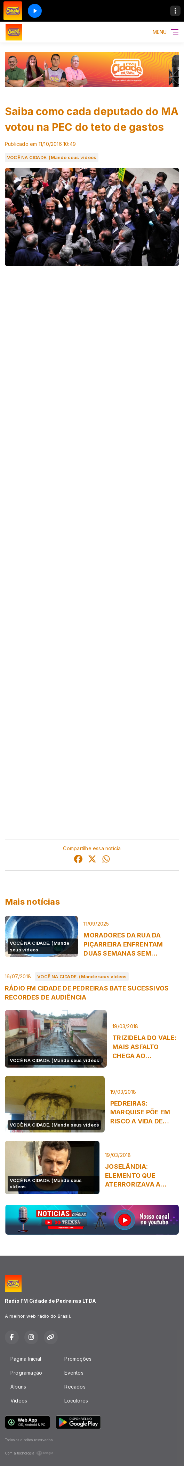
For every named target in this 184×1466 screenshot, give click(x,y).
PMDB (51, 528)
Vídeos (18, 1401)
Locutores (76, 1401)
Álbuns (18, 1387)
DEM (56, 709)
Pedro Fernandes (25, 728)
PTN (56, 510)
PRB (51, 546)
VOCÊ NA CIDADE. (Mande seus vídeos (51, 157)
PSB (54, 619)
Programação (26, 1373)
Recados (74, 1387)
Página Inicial (25, 1359)
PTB (58, 728)
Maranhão (26, 429)
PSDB (53, 637)
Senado (145, 410)
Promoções (77, 1359)
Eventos (73, 1373)
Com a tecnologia (29, 1453)
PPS (49, 582)
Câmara (67, 410)
